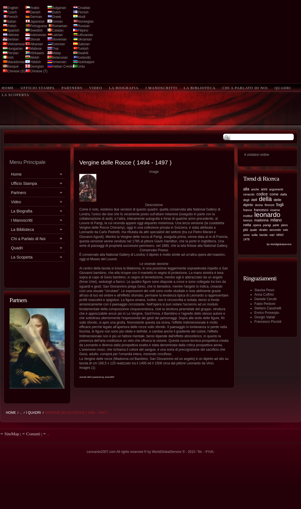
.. (21, 413)
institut (247, 216)
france (247, 210)
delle (277, 200)
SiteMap (11, 433)
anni (264, 189)
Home (11, 413)
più (245, 230)
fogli (279, 204)
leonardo (267, 214)
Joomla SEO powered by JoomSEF (96, 377)
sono (246, 234)
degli (246, 200)
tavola (263, 234)
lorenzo (247, 220)
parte (276, 225)
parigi (267, 225)
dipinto (248, 205)
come (274, 194)
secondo (275, 229)
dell (254, 200)
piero (284, 225)
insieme (275, 210)
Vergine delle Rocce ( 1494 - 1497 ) (125, 162)
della (265, 198)
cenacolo (249, 194)
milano (276, 220)
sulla (255, 234)
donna (259, 205)
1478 (246, 239)
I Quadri (33, 413)
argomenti (276, 189)
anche (255, 189)
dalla (283, 194)
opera (257, 225)
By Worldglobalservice (279, 244)
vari (271, 234)
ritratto (263, 229)
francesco (261, 210)
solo (285, 229)
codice (261, 194)
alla (246, 189)
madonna (261, 220)
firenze (269, 205)
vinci (279, 235)
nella (247, 225)
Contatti (33, 433)
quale (253, 229)
